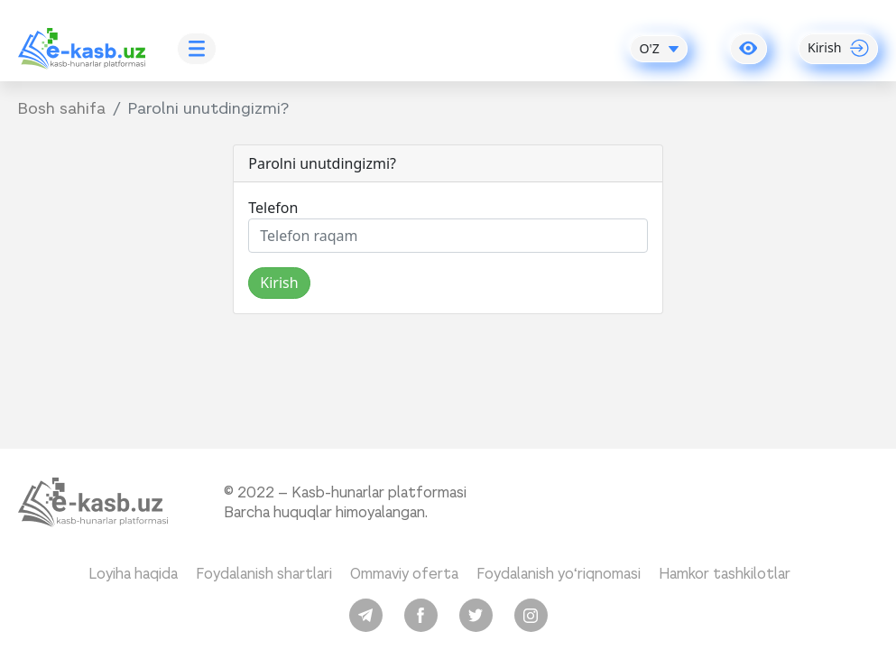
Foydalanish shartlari (264, 573)
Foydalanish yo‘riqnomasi (558, 573)
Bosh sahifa (62, 108)
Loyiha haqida (133, 573)
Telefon (273, 208)
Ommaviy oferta (404, 573)
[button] (748, 48)
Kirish (279, 282)
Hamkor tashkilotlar (724, 573)
